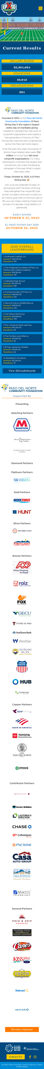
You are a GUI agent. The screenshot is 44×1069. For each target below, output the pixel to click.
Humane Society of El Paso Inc (18, 292)
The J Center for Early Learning (18, 325)
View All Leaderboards (22, 370)
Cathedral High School (15, 281)
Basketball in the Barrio (16, 358)
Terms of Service (29, 1064)
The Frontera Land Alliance (17, 336)
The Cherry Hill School (15, 314)
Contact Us (15, 1056)
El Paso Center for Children (16, 347)
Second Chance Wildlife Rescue (19, 303)
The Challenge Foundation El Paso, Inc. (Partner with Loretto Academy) (21, 268)
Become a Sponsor (22, 1029)
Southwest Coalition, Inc (15, 256)
